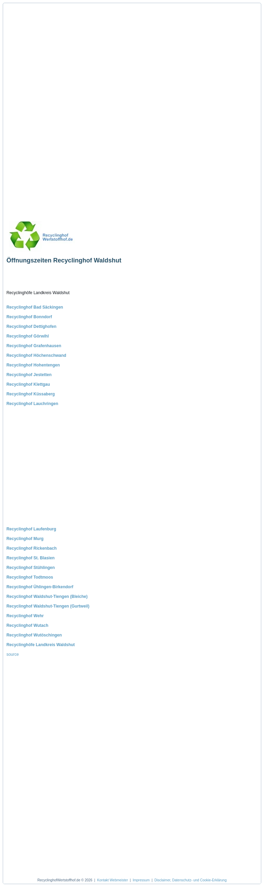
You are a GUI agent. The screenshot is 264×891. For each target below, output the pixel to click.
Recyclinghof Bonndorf (29, 316)
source (13, 654)
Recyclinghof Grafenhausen (34, 345)
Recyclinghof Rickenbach (32, 548)
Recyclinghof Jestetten (29, 374)
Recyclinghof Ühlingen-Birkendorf (40, 586)
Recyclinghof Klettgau (28, 384)
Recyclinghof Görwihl (28, 336)
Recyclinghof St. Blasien (31, 558)
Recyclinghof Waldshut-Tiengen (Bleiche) (47, 596)
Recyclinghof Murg (25, 538)
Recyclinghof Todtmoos (30, 577)
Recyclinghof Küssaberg (31, 394)
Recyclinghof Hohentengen (33, 365)
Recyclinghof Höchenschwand (36, 355)
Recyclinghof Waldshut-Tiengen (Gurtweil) (48, 606)
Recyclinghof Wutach (27, 625)
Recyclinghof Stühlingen (31, 567)
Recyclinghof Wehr (25, 615)
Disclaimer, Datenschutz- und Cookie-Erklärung (190, 880)
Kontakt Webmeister (112, 880)
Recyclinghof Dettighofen (31, 326)
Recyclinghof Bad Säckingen (35, 307)
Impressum (141, 880)
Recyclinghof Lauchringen (32, 403)
